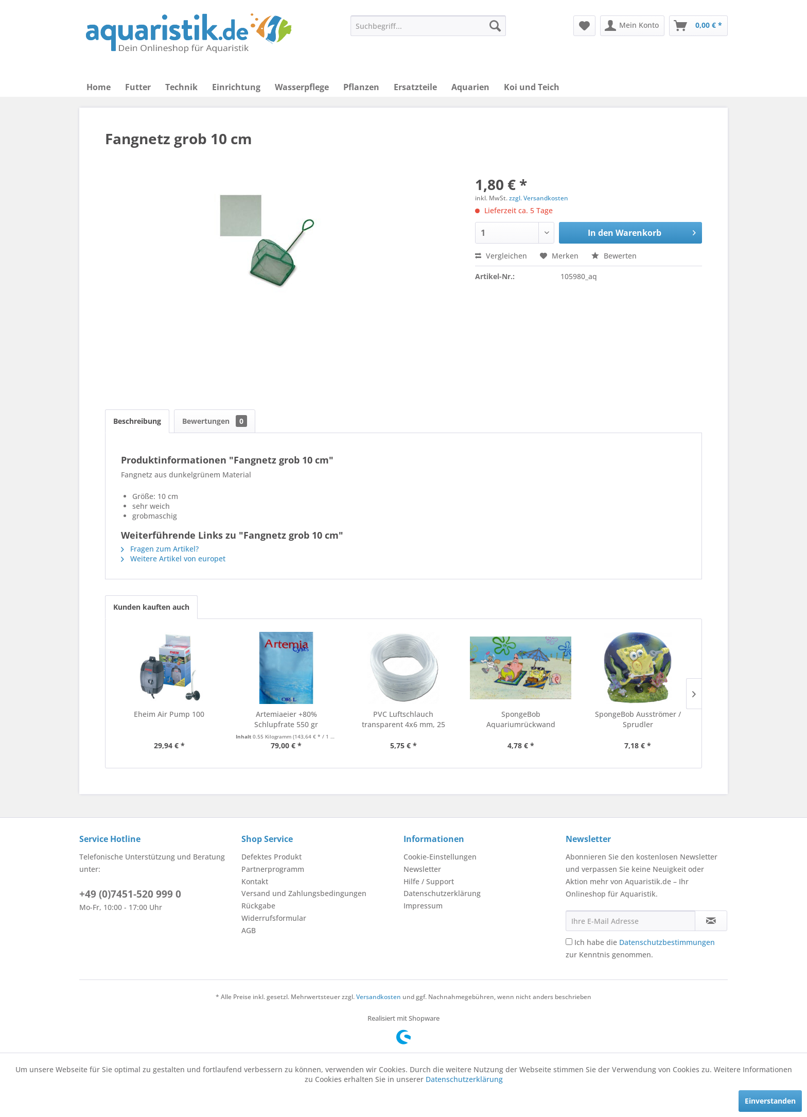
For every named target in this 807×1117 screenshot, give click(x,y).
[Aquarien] (470, 87)
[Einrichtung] (236, 87)
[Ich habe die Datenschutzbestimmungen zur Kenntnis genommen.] (569, 941)
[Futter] (138, 87)
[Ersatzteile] (415, 87)
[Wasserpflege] (302, 87)
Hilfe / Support (429, 881)
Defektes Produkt (271, 857)
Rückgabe (258, 905)
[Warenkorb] (698, 25)
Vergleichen (501, 256)
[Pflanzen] (361, 87)
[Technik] (181, 87)
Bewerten (614, 256)
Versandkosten (378, 996)
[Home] (98, 87)
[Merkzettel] (584, 25)
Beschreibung (137, 421)
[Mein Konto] (632, 25)
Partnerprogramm (272, 869)
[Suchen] (495, 25)
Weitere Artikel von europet (173, 558)
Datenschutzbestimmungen (667, 942)
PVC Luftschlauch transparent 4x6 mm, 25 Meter (403, 719)
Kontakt (254, 881)
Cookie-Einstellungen (440, 857)
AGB (248, 930)
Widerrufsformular (273, 918)
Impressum (423, 905)
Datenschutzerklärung (442, 893)
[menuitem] (428, 25)
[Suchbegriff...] (428, 25)
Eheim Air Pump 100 (169, 714)
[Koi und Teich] (532, 87)
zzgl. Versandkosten (538, 198)
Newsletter (422, 869)
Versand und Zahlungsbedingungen (303, 893)
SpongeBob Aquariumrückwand (520, 719)
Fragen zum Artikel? (160, 549)
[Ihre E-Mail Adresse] (630, 920)
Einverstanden (770, 1101)
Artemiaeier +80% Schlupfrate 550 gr (286, 719)
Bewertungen (214, 421)
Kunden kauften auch (151, 607)
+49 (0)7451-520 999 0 (130, 894)
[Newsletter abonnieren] (711, 920)
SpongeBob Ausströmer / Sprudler (638, 719)
